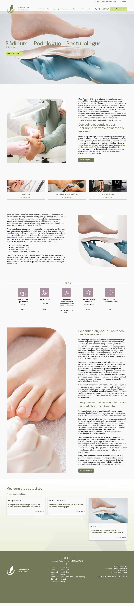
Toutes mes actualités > (16, 497)
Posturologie (51, 9)
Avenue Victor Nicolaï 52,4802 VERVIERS (67, 564)
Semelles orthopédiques (66, 197)
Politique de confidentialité (116, 571)
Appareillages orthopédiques (67, 9)
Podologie (42, 9)
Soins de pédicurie (87, 9)
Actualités (122, 1)
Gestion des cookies (119, 576)
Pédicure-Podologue (109, 1)
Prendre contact (118, 9)
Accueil (96, 1)
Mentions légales (120, 569)
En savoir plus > (86, 163)
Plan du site (122, 574)
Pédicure (26, 197)
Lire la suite (39, 514)
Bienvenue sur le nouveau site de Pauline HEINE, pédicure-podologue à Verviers (106, 536)
